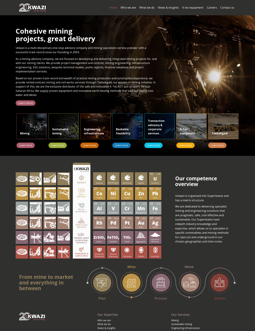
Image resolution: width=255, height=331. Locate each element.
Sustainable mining (181, 326)
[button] (26, 105)
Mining (175, 322)
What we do (104, 326)
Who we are (104, 322)
